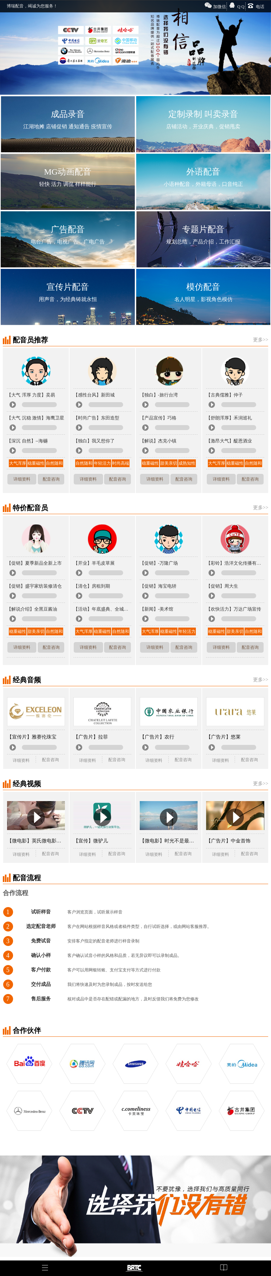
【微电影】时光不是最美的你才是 (169, 840)
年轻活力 (102, 463)
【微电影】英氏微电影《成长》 (36, 840)
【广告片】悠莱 (223, 737)
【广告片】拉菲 (90, 737)
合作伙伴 (27, 1030)
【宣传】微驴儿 (90, 840)
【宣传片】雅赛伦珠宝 (31, 737)
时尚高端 (120, 463)
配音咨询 (51, 479)
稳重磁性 (36, 463)
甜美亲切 (168, 463)
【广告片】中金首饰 (228, 840)
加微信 (219, 6)
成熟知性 (187, 463)
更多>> (261, 339)
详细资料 (21, 479)
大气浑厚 (17, 463)
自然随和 (54, 463)
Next (264, 44)
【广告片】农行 (157, 737)
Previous (6, 44)
